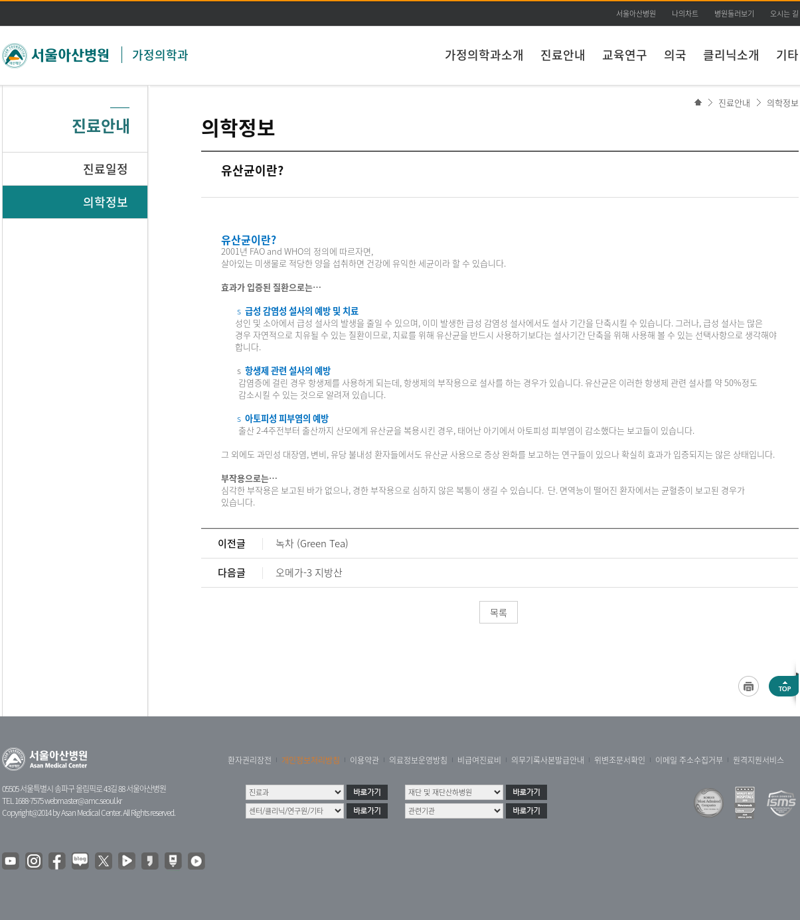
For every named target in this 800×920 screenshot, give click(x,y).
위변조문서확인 (619, 760)
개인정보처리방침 (310, 760)
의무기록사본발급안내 (547, 760)
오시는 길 (784, 13)
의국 (675, 55)
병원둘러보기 (734, 13)
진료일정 (105, 169)
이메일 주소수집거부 (689, 760)
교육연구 (624, 55)
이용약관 (364, 760)
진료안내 (563, 55)
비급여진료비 (479, 760)
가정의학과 (160, 55)
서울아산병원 (636, 13)
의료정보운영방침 (418, 760)
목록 (498, 612)
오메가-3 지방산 (309, 572)
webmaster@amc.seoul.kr (82, 801)
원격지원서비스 (758, 760)
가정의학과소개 (484, 55)
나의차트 (685, 13)
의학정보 (783, 102)
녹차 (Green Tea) (312, 543)
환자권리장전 (250, 760)
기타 (787, 55)
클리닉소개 (731, 55)
